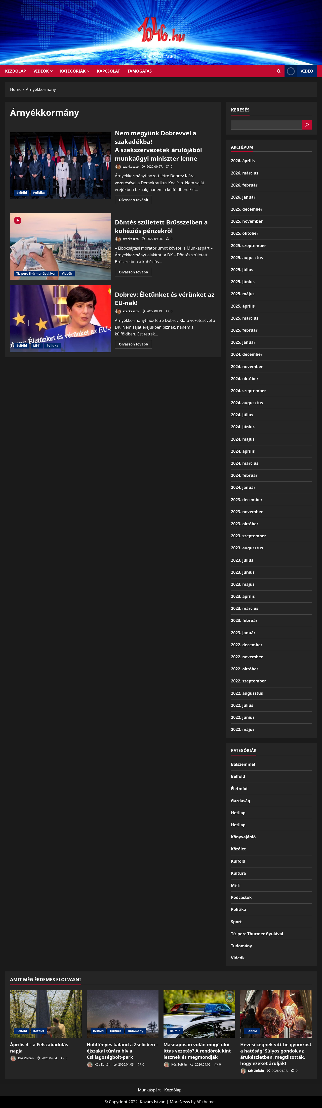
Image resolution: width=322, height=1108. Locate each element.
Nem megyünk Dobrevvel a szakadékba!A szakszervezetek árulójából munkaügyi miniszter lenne (60, 166)
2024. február (244, 475)
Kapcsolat (108, 71)
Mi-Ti (37, 345)
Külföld (238, 861)
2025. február (244, 330)
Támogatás (140, 71)
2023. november (247, 511)
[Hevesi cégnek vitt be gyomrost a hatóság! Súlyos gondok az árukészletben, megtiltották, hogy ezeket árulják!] (276, 1014)
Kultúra (238, 873)
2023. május (243, 584)
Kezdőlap (173, 1090)
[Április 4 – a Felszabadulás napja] (46, 1014)
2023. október (244, 524)
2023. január (243, 632)
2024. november (247, 366)
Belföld (21, 193)
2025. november (247, 221)
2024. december (246, 354)
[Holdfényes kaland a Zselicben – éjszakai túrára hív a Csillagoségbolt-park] (122, 1014)
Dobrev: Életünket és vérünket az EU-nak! (60, 319)
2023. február (244, 620)
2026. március (244, 173)
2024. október (244, 378)
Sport (236, 921)
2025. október (244, 233)
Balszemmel (243, 764)
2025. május (243, 294)
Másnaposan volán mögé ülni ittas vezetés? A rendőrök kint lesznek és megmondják (197, 1050)
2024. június (243, 427)
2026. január (243, 197)
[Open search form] (279, 71)
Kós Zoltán (22, 1058)
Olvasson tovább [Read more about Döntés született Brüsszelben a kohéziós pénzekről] (135, 272)
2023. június (243, 572)
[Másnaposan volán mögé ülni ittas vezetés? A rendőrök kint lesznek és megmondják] (199, 1014)
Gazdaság (240, 800)
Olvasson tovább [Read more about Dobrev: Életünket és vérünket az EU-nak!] (135, 344)
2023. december (246, 499)
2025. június (243, 281)
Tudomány (241, 946)
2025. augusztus (247, 257)
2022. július (242, 705)
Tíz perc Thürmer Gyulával (36, 273)
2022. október (244, 669)
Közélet (238, 849)
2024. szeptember (248, 390)
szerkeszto (127, 167)
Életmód (239, 788)
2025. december (246, 209)
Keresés (240, 110)
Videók (41, 71)
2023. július (242, 560)
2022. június (243, 717)
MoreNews (180, 1101)
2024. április (243, 451)
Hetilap (238, 812)
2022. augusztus (247, 693)
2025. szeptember (248, 245)
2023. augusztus (247, 548)
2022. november (247, 657)
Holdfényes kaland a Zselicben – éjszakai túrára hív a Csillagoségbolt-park (122, 1050)
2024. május (243, 439)
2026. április (243, 160)
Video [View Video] (299, 71)
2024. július (242, 415)
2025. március (244, 318)
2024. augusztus (247, 402)
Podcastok (241, 897)
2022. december (246, 645)
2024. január (243, 487)
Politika (39, 193)
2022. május (243, 729)
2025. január (243, 342)
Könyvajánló (243, 837)
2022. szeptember (248, 681)
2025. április (243, 306)
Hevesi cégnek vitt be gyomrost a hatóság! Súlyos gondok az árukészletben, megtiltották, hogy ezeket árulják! (275, 1054)
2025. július (242, 269)
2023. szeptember (248, 536)
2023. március (244, 608)
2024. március (244, 463)
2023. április (243, 596)
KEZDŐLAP (15, 71)
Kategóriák (73, 71)
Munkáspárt (149, 1090)
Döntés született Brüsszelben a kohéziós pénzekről (60, 246)
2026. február (244, 185)
